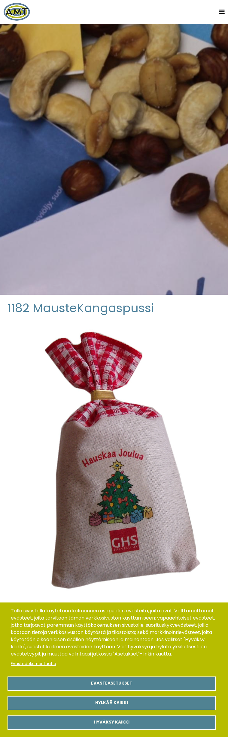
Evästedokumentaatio (33, 664)
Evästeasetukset (111, 683)
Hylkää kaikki (111, 703)
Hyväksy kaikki (111, 722)
